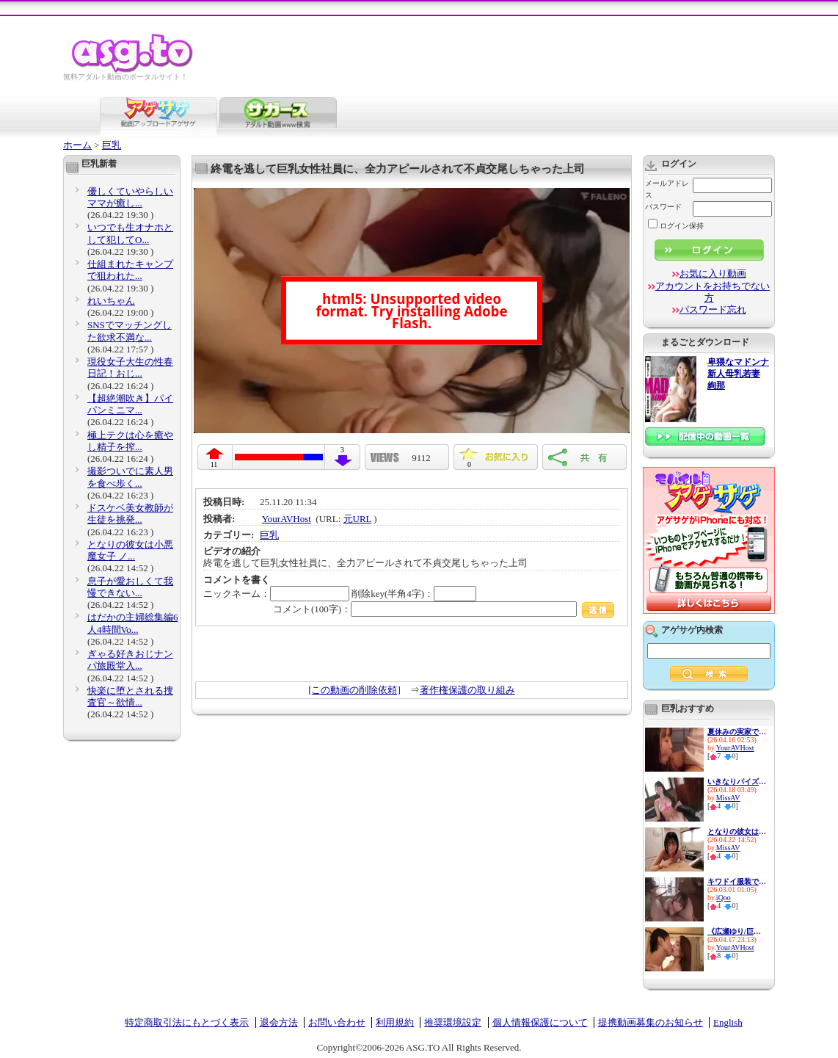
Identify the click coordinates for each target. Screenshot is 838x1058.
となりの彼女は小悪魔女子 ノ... (130, 550)
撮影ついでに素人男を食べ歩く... (130, 476)
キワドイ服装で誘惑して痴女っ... (736, 881)
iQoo (723, 898)
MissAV (728, 798)
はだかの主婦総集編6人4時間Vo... (132, 623)
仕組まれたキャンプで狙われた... (130, 269)
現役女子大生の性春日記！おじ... (130, 367)
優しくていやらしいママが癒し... (130, 197)
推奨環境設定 (452, 1022)
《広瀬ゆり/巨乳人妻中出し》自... (736, 931)
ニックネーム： (276, 593)
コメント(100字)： (443, 609)
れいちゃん (111, 300)
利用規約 (395, 1022)
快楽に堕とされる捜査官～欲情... (130, 696)
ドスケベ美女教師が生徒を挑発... (130, 513)
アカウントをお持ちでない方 (712, 291)
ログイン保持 (676, 226)
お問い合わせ (336, 1022)
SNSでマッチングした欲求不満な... (129, 330)
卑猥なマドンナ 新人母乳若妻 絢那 (738, 374)
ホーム (77, 145)
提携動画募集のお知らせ (650, 1022)
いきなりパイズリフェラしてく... (736, 782)
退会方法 (279, 1022)
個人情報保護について (540, 1022)
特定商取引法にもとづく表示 (187, 1022)
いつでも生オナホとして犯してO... (130, 233)
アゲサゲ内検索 (692, 630)
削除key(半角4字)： (413, 593)
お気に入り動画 (712, 273)
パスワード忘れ (712, 309)
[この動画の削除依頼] (354, 689)
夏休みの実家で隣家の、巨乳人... (736, 732)
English (728, 1022)
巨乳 (111, 145)
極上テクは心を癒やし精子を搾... (130, 441)
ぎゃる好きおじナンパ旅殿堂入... (130, 659)
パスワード (663, 207)
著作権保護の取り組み (467, 689)
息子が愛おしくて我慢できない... (130, 587)
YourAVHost (286, 518)
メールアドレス (667, 189)
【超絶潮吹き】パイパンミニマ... (130, 404)
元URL (357, 518)
